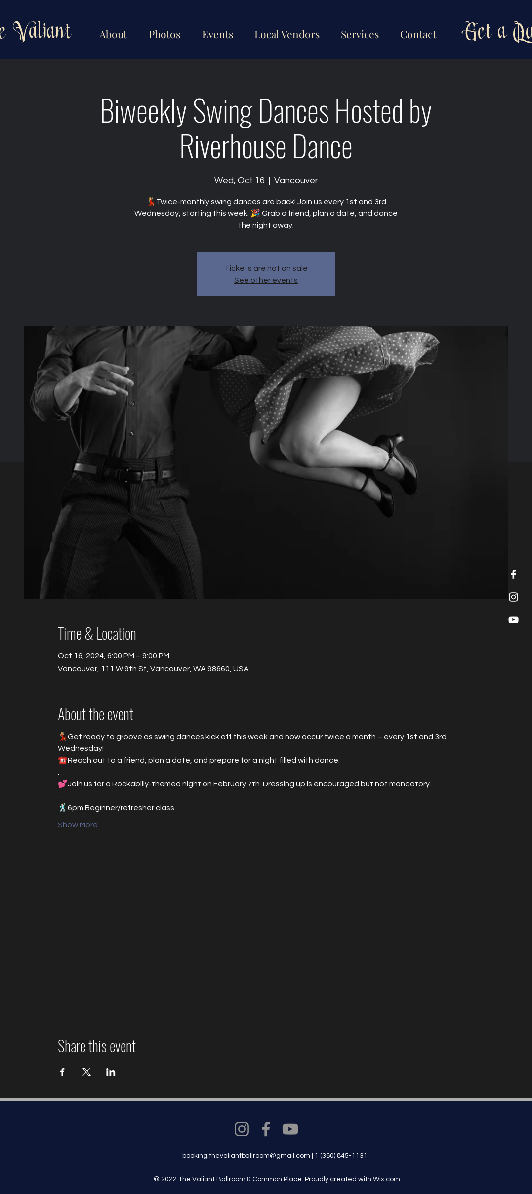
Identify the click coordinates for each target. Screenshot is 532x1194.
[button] (285, 29)
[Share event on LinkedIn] (111, 1072)
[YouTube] (513, 620)
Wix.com (386, 1179)
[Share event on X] (86, 1072)
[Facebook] (513, 574)
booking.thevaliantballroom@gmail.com (246, 1156)
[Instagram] (513, 597)
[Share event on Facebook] (62, 1072)
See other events (266, 280)
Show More (78, 825)
